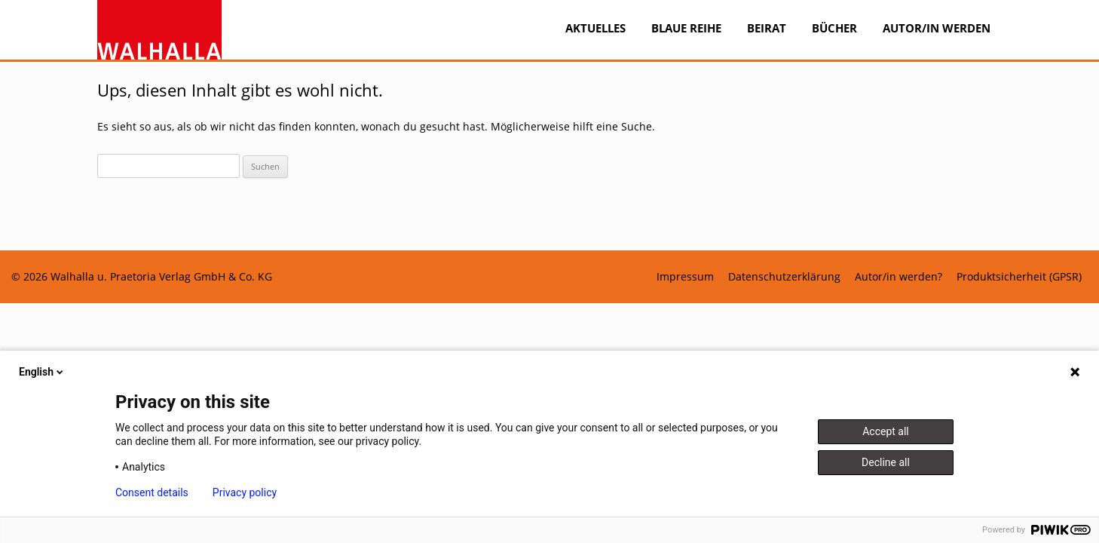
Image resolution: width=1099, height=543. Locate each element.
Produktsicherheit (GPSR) (1019, 277)
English (42, 372)
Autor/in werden (936, 27)
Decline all (886, 462)
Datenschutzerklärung (784, 277)
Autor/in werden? (898, 277)
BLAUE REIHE (686, 27)
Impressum (685, 277)
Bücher (834, 27)
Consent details (151, 492)
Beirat (766, 27)
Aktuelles (595, 27)
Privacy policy (245, 492)
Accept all (885, 431)
